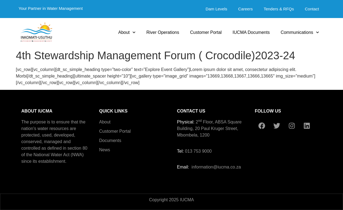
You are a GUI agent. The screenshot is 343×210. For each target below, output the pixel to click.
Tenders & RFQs (279, 9)
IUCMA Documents (251, 32)
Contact (312, 9)
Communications (300, 32)
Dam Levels (216, 9)
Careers (245, 9)
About (126, 32)
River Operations (162, 32)
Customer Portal (206, 32)
